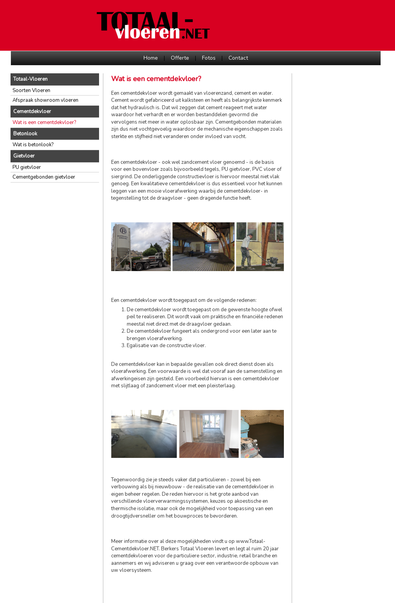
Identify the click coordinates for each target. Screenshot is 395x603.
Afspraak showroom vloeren (45, 100)
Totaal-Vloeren (30, 79)
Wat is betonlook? (32, 144)
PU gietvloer (26, 167)
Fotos (209, 58)
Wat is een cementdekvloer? (44, 122)
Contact (238, 58)
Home (150, 58)
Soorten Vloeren (31, 90)
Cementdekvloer (32, 111)
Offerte (180, 58)
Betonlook (25, 133)
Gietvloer (24, 156)
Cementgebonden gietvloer (43, 177)
